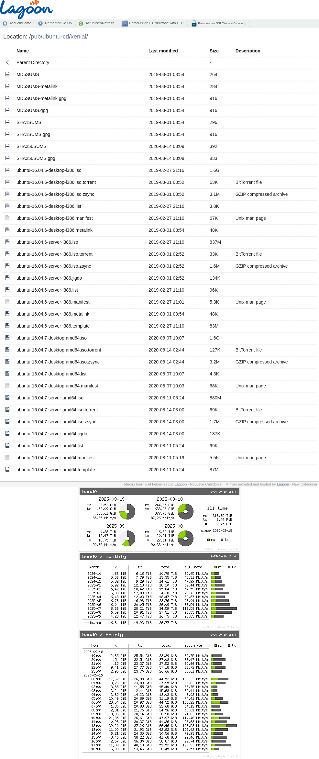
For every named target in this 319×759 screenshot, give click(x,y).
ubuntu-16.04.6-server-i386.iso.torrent (54, 254)
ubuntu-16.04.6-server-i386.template (53, 326)
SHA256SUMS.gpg (35, 158)
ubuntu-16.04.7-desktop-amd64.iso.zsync (58, 361)
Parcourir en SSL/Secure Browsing (221, 23)
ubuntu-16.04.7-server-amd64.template (55, 469)
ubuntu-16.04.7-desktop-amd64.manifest (57, 385)
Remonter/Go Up (58, 23)
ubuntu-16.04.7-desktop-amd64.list (51, 373)
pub (36, 36)
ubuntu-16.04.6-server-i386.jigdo (49, 278)
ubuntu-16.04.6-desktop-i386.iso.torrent (56, 182)
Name (22, 50)
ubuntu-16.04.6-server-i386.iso (47, 242)
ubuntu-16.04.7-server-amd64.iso (49, 397)
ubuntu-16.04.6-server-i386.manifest (53, 302)
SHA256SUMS (31, 146)
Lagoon (181, 484)
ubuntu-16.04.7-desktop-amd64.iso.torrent (58, 349)
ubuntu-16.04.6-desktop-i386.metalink (54, 230)
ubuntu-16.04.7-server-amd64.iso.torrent (57, 409)
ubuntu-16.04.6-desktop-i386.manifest (54, 218)
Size (214, 50)
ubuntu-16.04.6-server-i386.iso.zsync (53, 266)
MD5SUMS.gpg (32, 110)
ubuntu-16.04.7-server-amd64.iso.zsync (56, 421)
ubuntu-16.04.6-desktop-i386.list (48, 206)
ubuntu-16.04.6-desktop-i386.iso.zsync (55, 194)
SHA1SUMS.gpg (33, 134)
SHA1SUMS (28, 122)
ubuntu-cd (55, 36)
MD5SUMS (27, 74)
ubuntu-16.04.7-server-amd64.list (49, 445)
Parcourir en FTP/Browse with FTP (155, 23)
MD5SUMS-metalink (37, 86)
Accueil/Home (20, 23)
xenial (78, 36)
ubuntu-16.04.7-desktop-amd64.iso (51, 337)
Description (248, 50)
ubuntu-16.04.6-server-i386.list (47, 290)
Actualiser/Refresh (99, 23)
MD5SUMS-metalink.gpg (41, 98)
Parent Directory (32, 62)
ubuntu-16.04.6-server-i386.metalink (52, 314)
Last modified (163, 50)
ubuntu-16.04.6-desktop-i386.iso (49, 170)
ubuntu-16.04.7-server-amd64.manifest (55, 457)
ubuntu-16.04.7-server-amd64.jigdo (51, 433)
